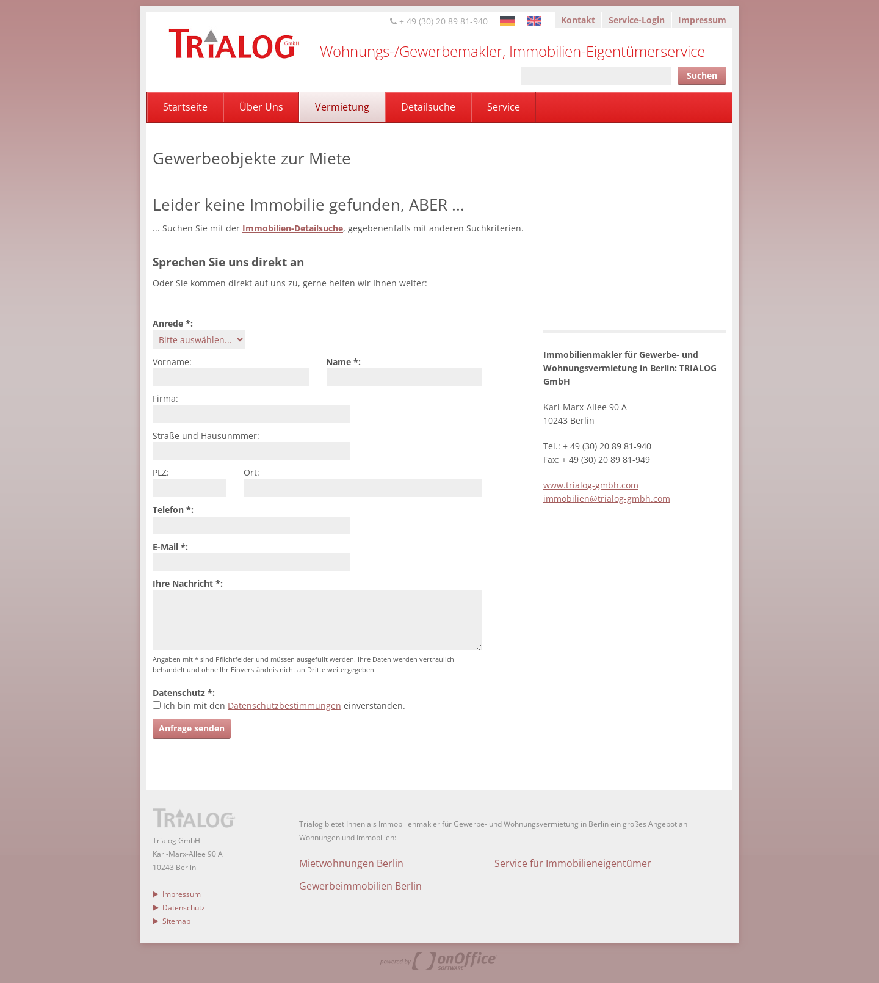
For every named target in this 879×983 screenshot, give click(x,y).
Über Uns (261, 107)
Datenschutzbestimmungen (284, 705)
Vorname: (172, 362)
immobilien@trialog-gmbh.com (606, 498)
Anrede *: (173, 323)
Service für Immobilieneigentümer (572, 863)
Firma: (165, 398)
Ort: (251, 472)
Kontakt (578, 20)
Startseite (185, 107)
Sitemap (171, 921)
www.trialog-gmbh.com (590, 485)
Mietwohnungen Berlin (351, 863)
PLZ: (161, 472)
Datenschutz (179, 907)
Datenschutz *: (184, 692)
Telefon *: (173, 509)
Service (503, 107)
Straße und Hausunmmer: (206, 435)
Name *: (343, 362)
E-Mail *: (170, 547)
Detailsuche (428, 107)
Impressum (702, 20)
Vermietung (342, 107)
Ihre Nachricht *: (188, 583)
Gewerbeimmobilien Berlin (360, 886)
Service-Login (637, 20)
